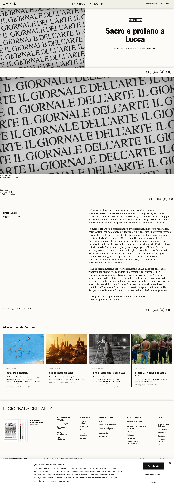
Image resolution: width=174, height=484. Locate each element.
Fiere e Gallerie (83, 428)
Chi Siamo (162, 424)
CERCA (167, 4)
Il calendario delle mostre (135, 428)
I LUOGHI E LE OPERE (62, 425)
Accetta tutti (146, 450)
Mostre (14, 368)
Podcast (130, 442)
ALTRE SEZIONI (105, 424)
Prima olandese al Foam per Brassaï (106, 376)
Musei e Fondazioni (63, 440)
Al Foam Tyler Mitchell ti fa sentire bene (151, 378)
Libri (100, 427)
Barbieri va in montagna (17, 376)
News (8, 368)
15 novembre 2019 (67, 388)
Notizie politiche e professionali (107, 438)
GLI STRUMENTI (133, 424)
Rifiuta (146, 467)
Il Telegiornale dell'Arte (163, 433)
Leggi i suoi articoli (11, 217)
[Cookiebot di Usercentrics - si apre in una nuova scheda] (16, 479)
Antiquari (84, 433)
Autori (129, 439)
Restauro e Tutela (62, 434)
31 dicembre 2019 (24, 393)
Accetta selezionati (146, 459)
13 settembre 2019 (110, 393)
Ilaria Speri (10, 393)
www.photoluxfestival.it (106, 300)
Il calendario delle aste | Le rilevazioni (135, 434)
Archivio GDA (135, 20)
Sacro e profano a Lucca (135, 36)
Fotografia (103, 442)
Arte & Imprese (83, 441)
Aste (81, 437)
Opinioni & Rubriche (103, 432)
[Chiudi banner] (170, 447)
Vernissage (162, 438)
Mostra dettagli (135, 479)
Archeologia (63, 430)
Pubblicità (162, 442)
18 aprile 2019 (151, 392)
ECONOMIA (84, 424)
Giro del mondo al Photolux (63, 376)
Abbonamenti (151, 4)
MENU (8, 4)
